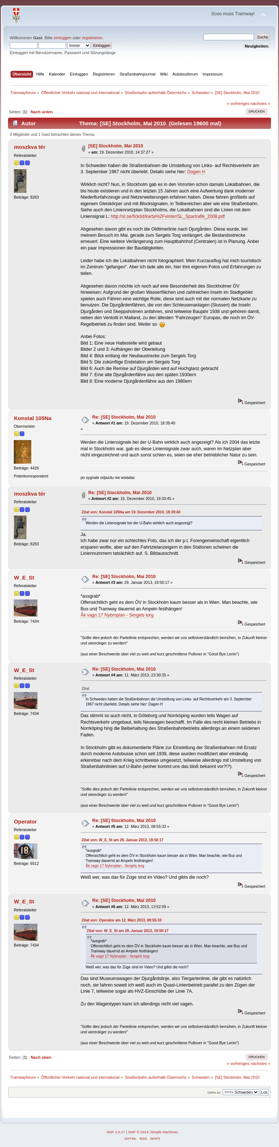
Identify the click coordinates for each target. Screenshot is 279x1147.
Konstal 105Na (32, 418)
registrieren (92, 38)
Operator (25, 821)
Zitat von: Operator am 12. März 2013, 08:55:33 (122, 920)
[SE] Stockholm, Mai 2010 (115, 146)
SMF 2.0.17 (115, 1132)
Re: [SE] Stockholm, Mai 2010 (124, 417)
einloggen (63, 38)
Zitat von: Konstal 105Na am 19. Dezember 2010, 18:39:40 (131, 512)
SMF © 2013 (138, 1132)
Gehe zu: (214, 1092)
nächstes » (260, 103)
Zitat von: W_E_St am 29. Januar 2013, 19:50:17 (122, 840)
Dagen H (196, 171)
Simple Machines (164, 1132)
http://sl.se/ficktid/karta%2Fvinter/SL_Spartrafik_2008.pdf (168, 216)
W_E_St (24, 577)
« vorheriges (238, 103)
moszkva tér (29, 147)
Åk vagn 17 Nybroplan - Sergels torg (117, 615)
